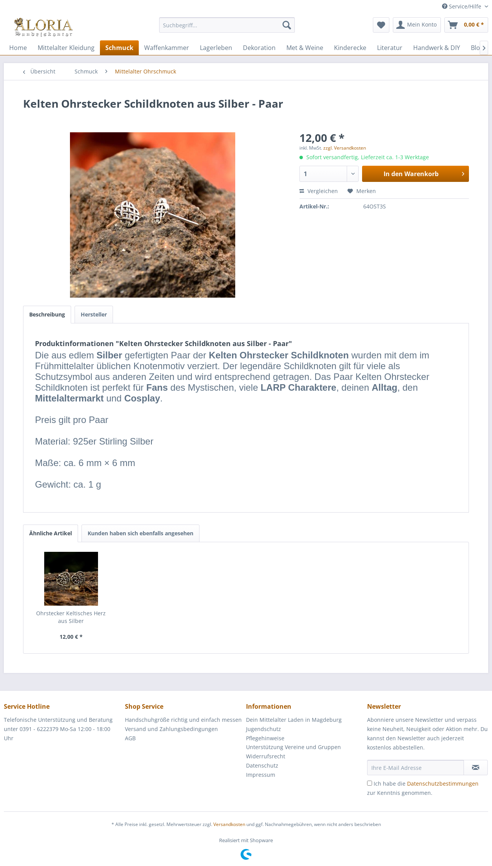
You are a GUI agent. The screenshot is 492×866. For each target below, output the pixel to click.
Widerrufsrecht (265, 756)
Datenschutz (262, 765)
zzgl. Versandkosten (344, 148)
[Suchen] (287, 25)
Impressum (260, 774)
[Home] (18, 47)
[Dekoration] (259, 47)
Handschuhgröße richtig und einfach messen (183, 719)
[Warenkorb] (466, 25)
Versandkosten (229, 824)
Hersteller (94, 314)
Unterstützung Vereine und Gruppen (293, 747)
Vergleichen (318, 191)
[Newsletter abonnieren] (476, 767)
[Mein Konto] (417, 25)
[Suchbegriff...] (227, 25)
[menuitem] (227, 28)
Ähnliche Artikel (50, 533)
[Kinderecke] (350, 47)
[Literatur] (390, 47)
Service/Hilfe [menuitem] (462, 6)
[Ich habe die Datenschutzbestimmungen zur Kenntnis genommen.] (369, 783)
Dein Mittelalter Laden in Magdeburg (294, 719)
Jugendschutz (263, 729)
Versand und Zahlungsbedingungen (171, 729)
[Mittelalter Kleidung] (66, 47)
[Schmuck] (119, 47)
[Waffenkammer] (166, 47)
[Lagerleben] (216, 47)
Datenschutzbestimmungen (443, 783)
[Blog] (477, 47)
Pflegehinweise (265, 738)
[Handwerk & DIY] (436, 47)
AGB (130, 738)
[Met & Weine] (305, 47)
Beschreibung (47, 314)
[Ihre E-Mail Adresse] (415, 767)
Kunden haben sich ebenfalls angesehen (140, 533)
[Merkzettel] (381, 25)
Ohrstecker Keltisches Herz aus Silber (71, 617)
